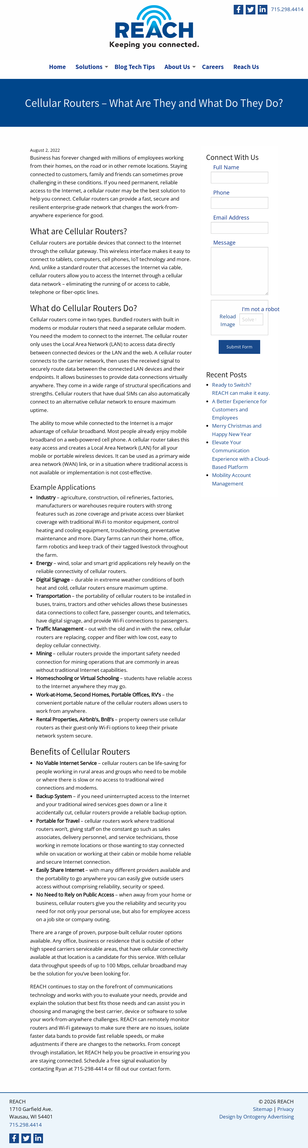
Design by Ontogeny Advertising (256, 1116)
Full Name (226, 167)
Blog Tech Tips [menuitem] (135, 66)
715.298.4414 (287, 9)
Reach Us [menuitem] (246, 66)
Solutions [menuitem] (89, 66)
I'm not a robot (260, 309)
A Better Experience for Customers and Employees (239, 409)
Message (224, 242)
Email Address (231, 217)
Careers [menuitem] (213, 66)
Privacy (285, 1109)
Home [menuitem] (57, 66)
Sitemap (262, 1109)
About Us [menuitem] (177, 66)
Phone (221, 192)
